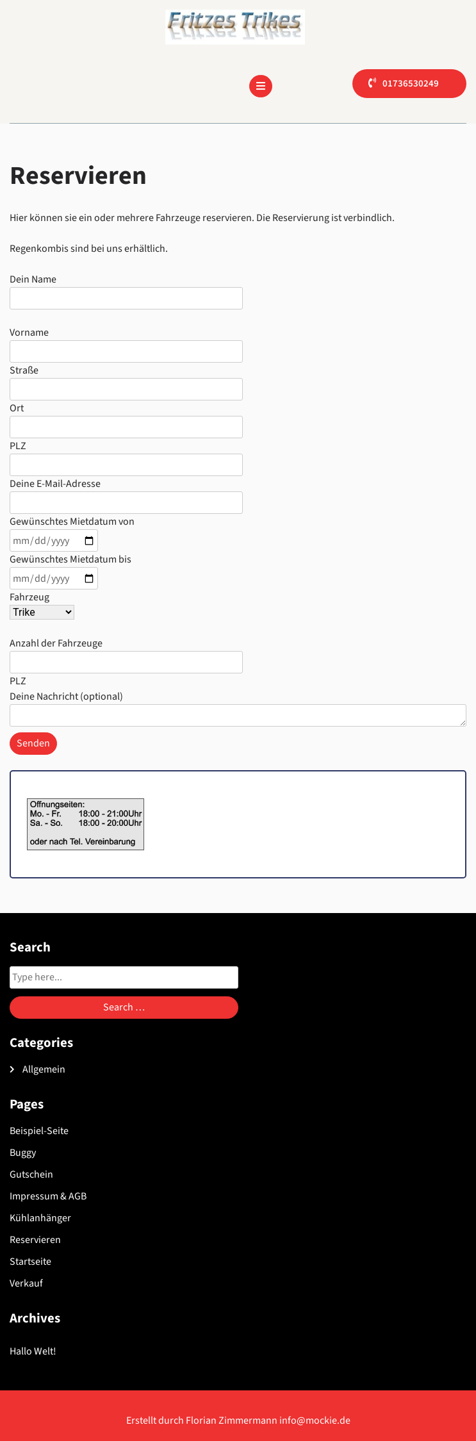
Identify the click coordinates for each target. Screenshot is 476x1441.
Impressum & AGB (48, 1196)
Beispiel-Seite (39, 1131)
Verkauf (26, 1283)
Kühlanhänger (40, 1218)
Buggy (23, 1153)
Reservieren (35, 1240)
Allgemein (43, 1069)
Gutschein (31, 1174)
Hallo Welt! (33, 1351)
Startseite (30, 1262)
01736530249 (410, 83)
